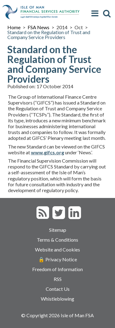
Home (14, 27)
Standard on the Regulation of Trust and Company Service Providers (48, 34)
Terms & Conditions (57, 240)
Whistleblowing (57, 299)
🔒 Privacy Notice (57, 259)
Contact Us (58, 289)
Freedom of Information (57, 269)
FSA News (38, 27)
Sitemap (57, 230)
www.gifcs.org (47, 152)
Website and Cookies (57, 249)
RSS (58, 279)
